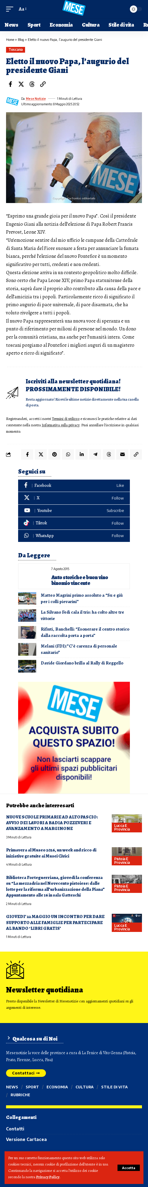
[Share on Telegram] (95, 454)
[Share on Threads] (32, 84)
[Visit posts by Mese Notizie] (12, 101)
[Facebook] (74, 486)
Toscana (15, 49)
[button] (128, 1168)
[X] (74, 498)
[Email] (122, 454)
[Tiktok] (74, 523)
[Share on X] (21, 84)
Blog (21, 39)
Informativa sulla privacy (60, 425)
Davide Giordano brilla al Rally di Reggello (82, 663)
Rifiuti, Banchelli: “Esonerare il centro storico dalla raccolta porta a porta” (85, 632)
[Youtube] (74, 511)
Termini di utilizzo (65, 418)
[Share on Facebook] (10, 84)
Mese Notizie (36, 98)
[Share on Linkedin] (82, 454)
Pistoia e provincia (122, 861)
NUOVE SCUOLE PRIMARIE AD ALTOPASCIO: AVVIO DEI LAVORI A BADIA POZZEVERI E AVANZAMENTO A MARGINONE (52, 823)
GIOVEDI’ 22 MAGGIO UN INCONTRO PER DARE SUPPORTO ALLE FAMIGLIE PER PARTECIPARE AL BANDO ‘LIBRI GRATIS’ (55, 922)
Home (10, 39)
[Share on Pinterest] (54, 454)
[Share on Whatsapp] (68, 454)
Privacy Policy (48, 1176)
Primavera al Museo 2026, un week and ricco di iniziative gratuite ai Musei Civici (51, 853)
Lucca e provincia (122, 827)
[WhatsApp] (74, 536)
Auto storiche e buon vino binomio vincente (79, 580)
